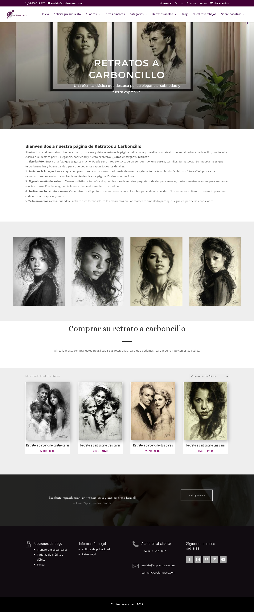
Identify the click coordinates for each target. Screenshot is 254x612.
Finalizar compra (196, 3)
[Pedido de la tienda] (209, 376)
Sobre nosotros (231, 14)
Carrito (178, 3)
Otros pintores (115, 14)
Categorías (137, 14)
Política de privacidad (96, 549)
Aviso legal (89, 554)
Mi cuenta (165, 3)
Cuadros (91, 14)
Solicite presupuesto (67, 14)
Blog (185, 14)
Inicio (45, 14)
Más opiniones (197, 495)
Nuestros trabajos (204, 14)
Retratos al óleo (162, 14)
